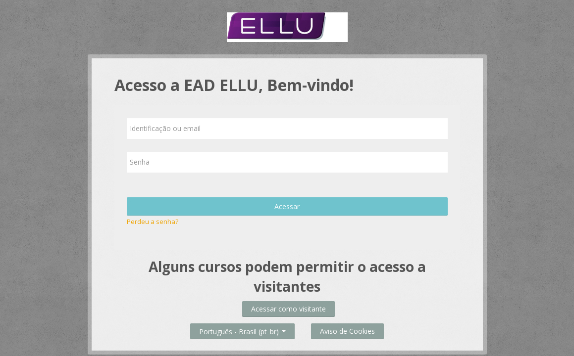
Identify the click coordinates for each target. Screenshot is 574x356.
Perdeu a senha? (152, 221)
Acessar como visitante (288, 308)
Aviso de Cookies (347, 331)
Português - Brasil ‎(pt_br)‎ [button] (242, 329)
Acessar (287, 206)
